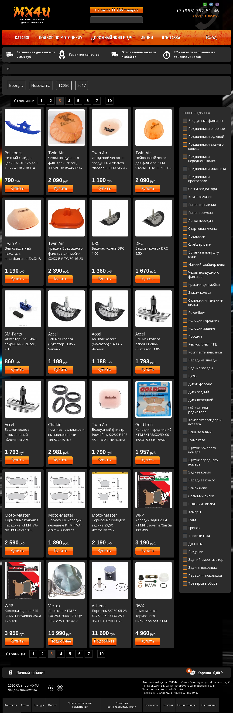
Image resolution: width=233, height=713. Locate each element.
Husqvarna (40, 85)
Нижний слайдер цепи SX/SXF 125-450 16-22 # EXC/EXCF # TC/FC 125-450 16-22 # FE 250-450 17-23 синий (23, 167)
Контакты (10, 705)
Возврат (168, 705)
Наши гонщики (187, 705)
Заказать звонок (206, 15)
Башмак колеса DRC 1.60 (110, 248)
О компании (209, 705)
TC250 (63, 85)
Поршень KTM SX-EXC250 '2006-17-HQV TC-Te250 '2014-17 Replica (66, 615)
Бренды (16, 85)
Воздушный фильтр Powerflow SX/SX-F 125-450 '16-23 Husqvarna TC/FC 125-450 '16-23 (110, 434)
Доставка (171, 37)
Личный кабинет (26, 672)
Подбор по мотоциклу (60, 37)
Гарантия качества (84, 54)
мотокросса (28, 690)
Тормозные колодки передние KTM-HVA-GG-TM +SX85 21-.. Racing (23, 525)
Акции (147, 37)
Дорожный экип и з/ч (111, 37)
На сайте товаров (116, 10)
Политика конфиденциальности (121, 704)
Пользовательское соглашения (80, 704)
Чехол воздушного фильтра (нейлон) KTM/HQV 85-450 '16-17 (66, 162)
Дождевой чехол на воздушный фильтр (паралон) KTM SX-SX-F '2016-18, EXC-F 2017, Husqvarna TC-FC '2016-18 (110, 167)
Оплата (52, 705)
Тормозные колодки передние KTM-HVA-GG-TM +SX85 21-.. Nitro (66, 525)
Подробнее (60, 641)
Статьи (25, 705)
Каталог (22, 37)
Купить (17, 188)
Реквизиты (151, 705)
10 (109, 100)
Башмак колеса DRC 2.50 (153, 248)
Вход (211, 37)
